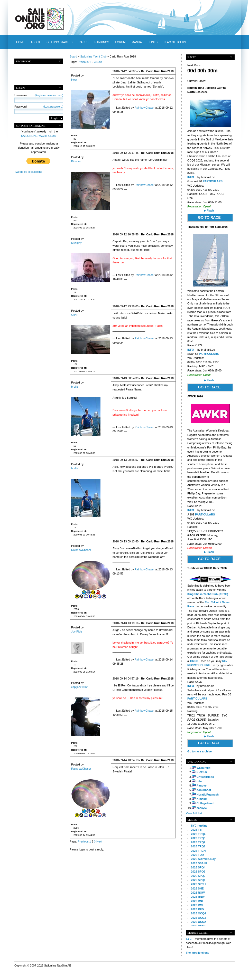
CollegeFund (205, 803)
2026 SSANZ (199, 863)
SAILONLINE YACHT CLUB (38, 135)
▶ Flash (209, 210)
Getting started (59, 42)
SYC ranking (199, 825)
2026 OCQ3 (198, 917)
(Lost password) (53, 106)
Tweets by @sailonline (28, 171)
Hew (74, 79)
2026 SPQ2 (198, 875)
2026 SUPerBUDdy (203, 858)
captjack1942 (79, 686)
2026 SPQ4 (198, 867)
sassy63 (202, 807)
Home (20, 42)
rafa (199, 781)
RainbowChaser (144, 107)
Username (38, 95)
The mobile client (197, 952)
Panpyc (202, 785)
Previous (83, 61)
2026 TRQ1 (198, 846)
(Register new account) (48, 95)
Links (154, 42)
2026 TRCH (198, 850)
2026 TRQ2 (198, 842)
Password (38, 106)
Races (83, 42)
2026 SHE (197, 888)
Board (73, 56)
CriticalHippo (205, 776)
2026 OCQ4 (198, 913)
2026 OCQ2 (198, 921)
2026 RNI (197, 901)
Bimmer (76, 161)
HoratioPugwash (208, 794)
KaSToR (202, 772)
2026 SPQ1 (198, 880)
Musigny (76, 242)
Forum (120, 42)
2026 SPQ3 (198, 871)
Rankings (102, 42)
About (35, 42)
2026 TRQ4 (198, 834)
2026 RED (197, 909)
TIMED (194, 661)
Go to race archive (199, 751)
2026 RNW (198, 896)
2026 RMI (197, 905)
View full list (194, 813)
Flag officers (175, 42)
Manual (137, 42)
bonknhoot (204, 789)
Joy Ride (76, 631)
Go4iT (75, 314)
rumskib (202, 798)
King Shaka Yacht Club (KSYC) (207, 594)
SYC (188, 938)
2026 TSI (196, 829)
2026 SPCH (198, 884)
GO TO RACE (209, 217)
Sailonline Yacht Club (93, 56)
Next (99, 61)
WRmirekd (203, 767)
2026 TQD (197, 854)
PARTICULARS (213, 181)
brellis (74, 386)
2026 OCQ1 (198, 925)
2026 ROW (198, 892)
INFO (190, 177)
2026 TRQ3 (198, 838)
